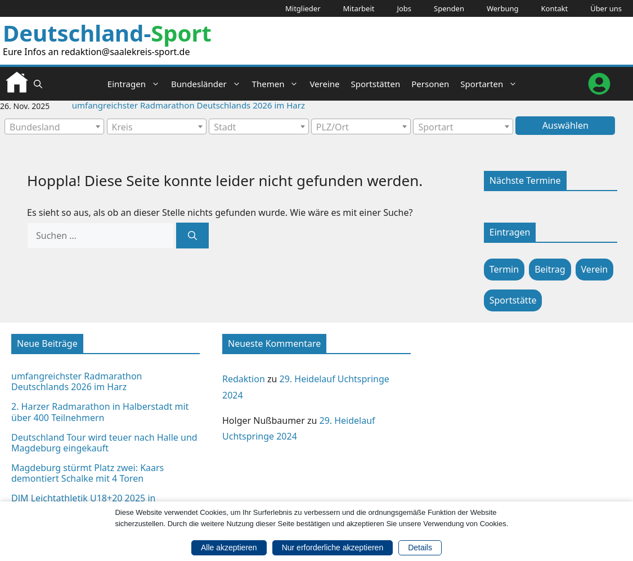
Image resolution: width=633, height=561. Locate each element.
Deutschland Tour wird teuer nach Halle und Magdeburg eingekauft (104, 442)
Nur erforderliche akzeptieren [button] (333, 547)
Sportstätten (376, 83)
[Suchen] (192, 235)
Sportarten (491, 84)
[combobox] (54, 126)
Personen (430, 83)
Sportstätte (513, 300)
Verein (594, 269)
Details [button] (420, 547)
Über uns (606, 8)
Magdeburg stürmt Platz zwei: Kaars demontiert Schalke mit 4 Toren (87, 473)
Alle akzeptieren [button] (229, 547)
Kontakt (554, 8)
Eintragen (136, 84)
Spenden (449, 8)
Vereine (324, 83)
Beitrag (550, 269)
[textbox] (54, 127)
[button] (38, 84)
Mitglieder (303, 8)
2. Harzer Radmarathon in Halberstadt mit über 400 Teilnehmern (99, 411)
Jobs (404, 8)
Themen (278, 84)
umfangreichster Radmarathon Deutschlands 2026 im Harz (188, 105)
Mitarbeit (359, 8)
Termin (504, 269)
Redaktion (243, 379)
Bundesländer (208, 84)
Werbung (503, 8)
